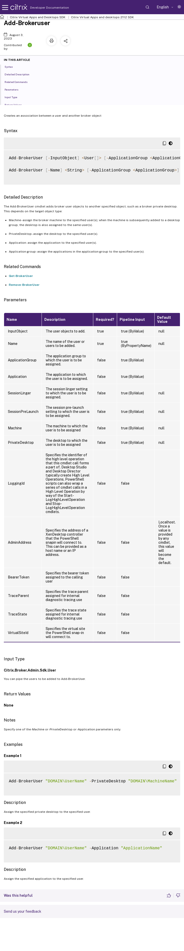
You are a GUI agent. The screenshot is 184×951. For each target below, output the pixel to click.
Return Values (16, 104)
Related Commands (19, 81)
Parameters (14, 89)
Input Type (14, 97)
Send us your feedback (22, 911)
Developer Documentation (41, 7)
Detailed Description (20, 74)
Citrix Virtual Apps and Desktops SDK (37, 17)
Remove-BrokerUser (24, 285)
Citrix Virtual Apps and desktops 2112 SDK (102, 17)
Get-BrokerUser (21, 276)
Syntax (12, 66)
